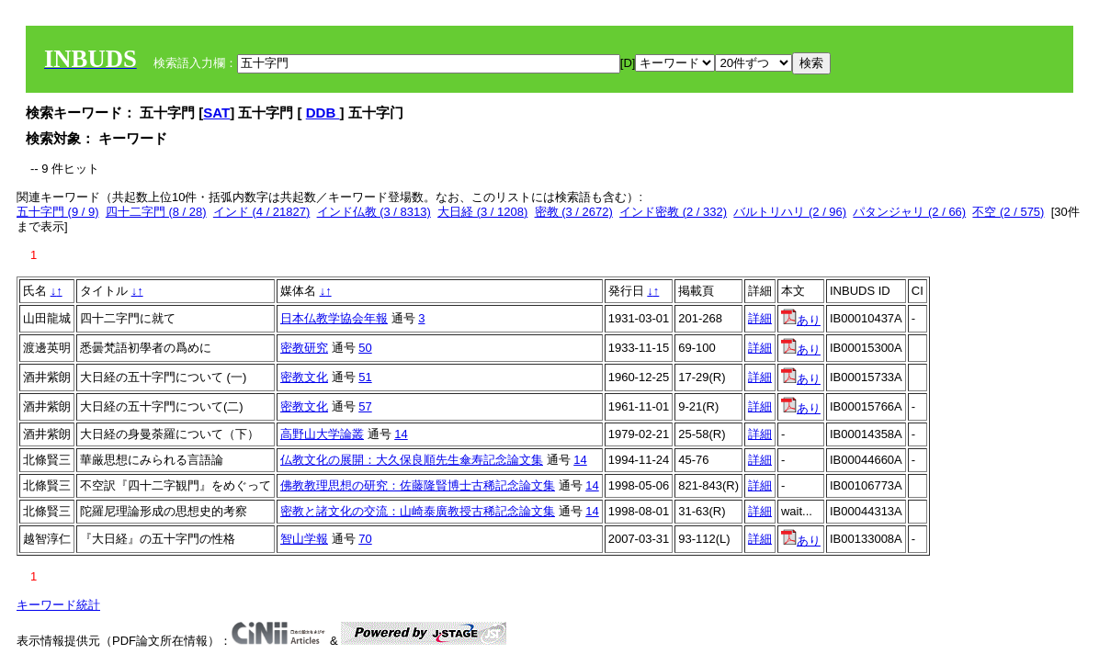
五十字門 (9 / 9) (58, 212)
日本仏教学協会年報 (334, 318)
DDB (323, 112)
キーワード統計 (58, 605)
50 (364, 348)
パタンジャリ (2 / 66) (909, 212)
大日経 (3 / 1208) (482, 212)
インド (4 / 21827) (262, 212)
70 (364, 539)
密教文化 (304, 377)
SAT (216, 112)
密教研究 (304, 348)
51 (364, 377)
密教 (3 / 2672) (574, 212)
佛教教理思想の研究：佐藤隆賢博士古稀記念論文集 (417, 485)
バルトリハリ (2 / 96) (789, 212)
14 (400, 434)
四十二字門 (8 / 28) (156, 212)
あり (801, 320)
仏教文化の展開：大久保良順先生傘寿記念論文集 (411, 460)
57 (364, 406)
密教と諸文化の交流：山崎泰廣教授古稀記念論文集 (417, 511)
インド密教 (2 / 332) (673, 212)
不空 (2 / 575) (1008, 212)
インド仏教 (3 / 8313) (374, 212)
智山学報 (304, 539)
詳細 (760, 318)
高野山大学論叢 (322, 434)
